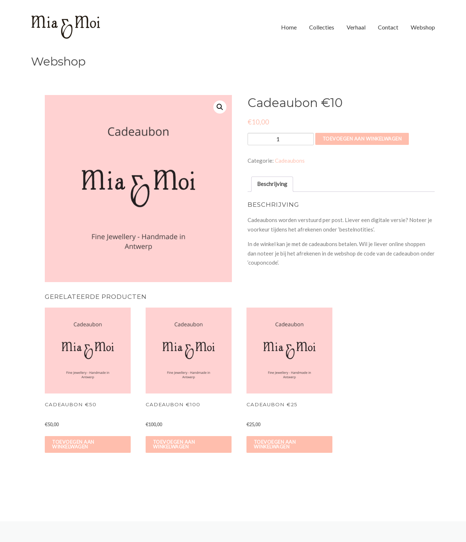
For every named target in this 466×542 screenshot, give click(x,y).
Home (289, 27)
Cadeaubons (290, 160)
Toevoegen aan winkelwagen (362, 139)
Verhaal (356, 27)
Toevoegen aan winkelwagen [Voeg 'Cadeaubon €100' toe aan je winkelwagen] (174, 444)
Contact (388, 27)
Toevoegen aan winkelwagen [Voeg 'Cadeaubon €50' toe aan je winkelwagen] (73, 444)
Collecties (321, 27)
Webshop (423, 27)
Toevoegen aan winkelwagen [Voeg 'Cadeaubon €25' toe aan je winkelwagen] (275, 444)
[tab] (272, 184)
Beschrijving (272, 184)
